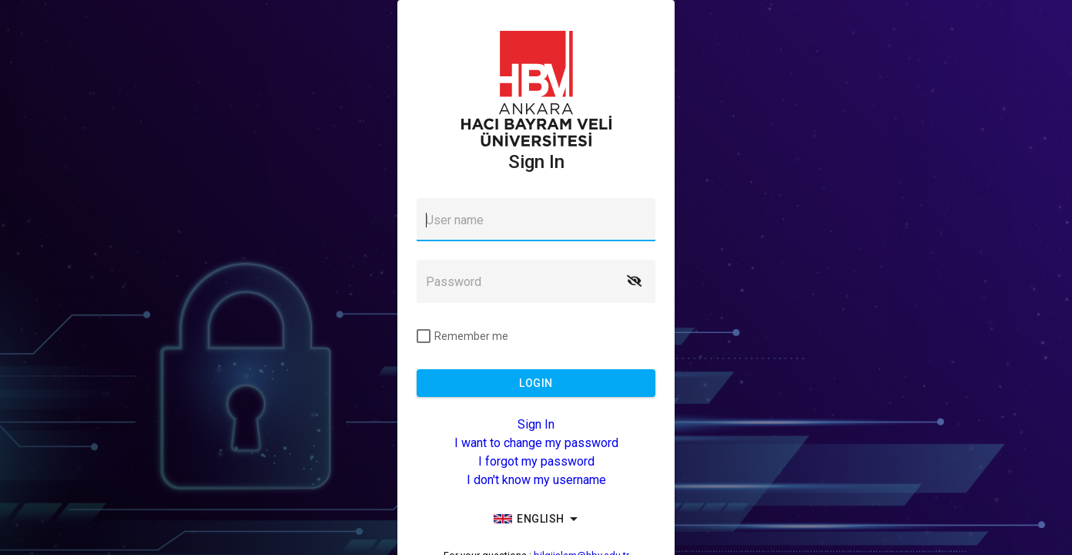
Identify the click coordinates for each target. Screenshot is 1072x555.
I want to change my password (536, 443)
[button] (634, 281)
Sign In (536, 424)
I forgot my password (536, 461)
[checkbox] (462, 336)
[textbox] (536, 219)
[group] (536, 519)
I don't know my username (536, 480)
